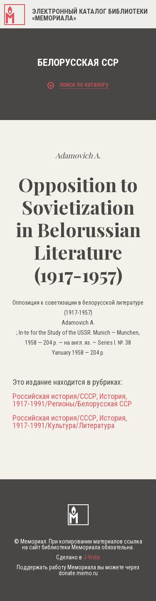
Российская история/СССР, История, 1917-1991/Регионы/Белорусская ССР (72, 400)
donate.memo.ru (78, 573)
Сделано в (78, 557)
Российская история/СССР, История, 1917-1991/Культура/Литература (69, 421)
